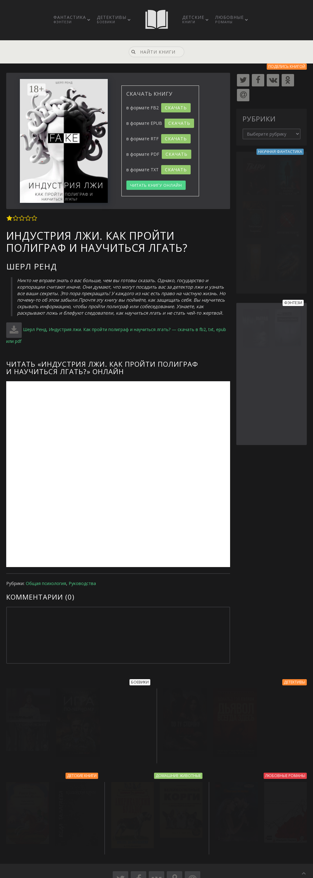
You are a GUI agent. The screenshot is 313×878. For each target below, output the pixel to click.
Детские (193, 19)
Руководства (82, 583)
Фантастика (69, 19)
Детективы (111, 19)
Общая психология (46, 583)
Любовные (229, 19)
